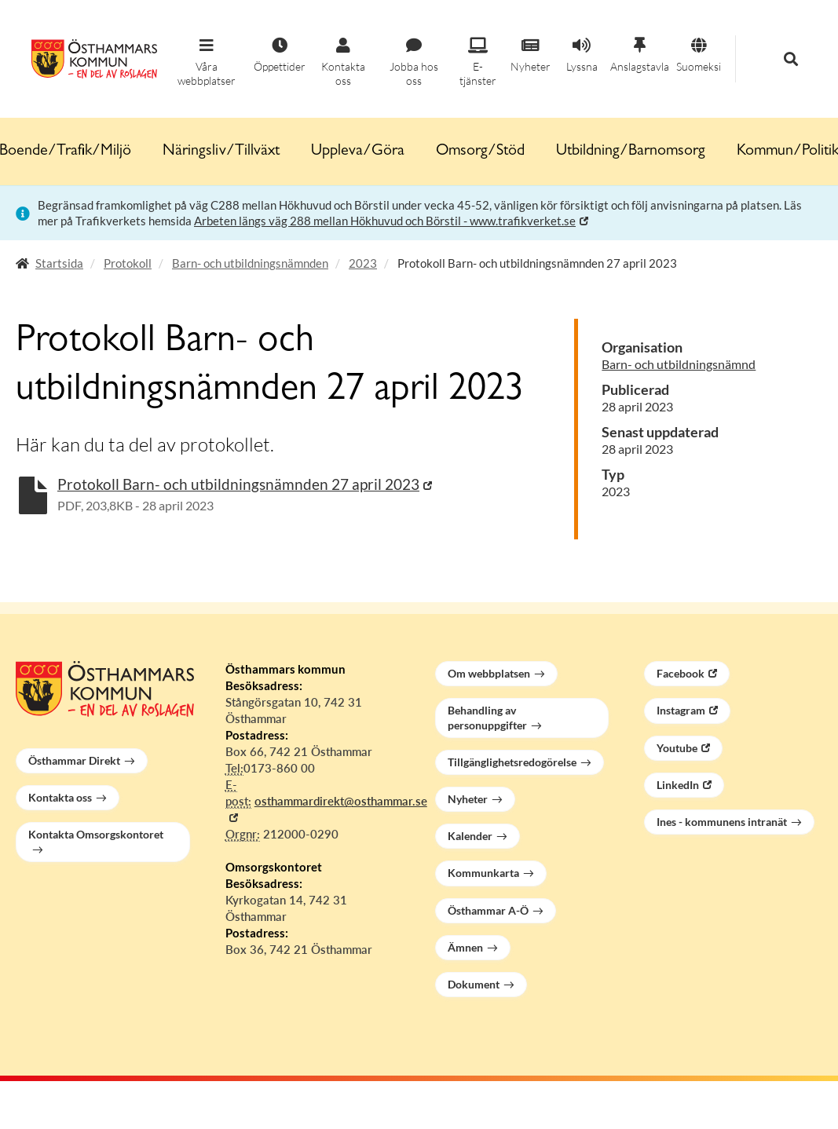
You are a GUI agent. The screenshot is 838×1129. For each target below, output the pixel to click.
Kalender (470, 835)
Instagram (681, 710)
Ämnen (465, 947)
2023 (363, 263)
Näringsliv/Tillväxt (221, 151)
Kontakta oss (60, 797)
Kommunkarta (483, 872)
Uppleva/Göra (357, 151)
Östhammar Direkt (74, 760)
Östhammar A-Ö (488, 910)
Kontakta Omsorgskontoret (95, 834)
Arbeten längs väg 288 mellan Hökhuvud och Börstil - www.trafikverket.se (385, 221)
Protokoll (128, 263)
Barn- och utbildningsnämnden (250, 263)
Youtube (677, 747)
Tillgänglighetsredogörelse (512, 762)
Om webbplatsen (489, 673)
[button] (206, 63)
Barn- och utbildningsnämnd (679, 363)
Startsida (59, 263)
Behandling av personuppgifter (487, 717)
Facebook (680, 673)
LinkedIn (678, 784)
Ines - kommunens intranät (722, 821)
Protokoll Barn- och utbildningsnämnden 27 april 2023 (238, 484)
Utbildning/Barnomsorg (630, 151)
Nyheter (468, 799)
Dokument (474, 984)
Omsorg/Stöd (480, 151)
